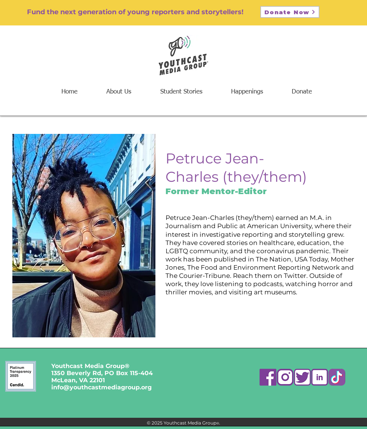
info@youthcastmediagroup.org (101, 387)
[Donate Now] (289, 12)
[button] (247, 91)
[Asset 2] (285, 377)
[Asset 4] (319, 377)
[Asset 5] (302, 377)
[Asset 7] (268, 377)
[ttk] (336, 377)
